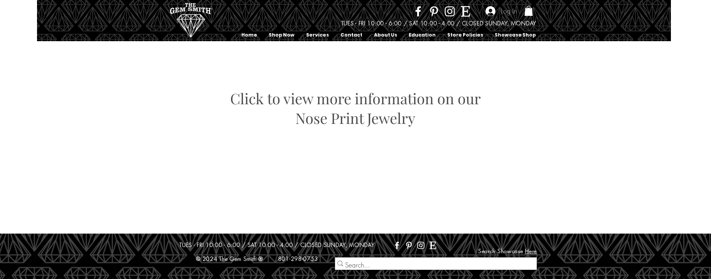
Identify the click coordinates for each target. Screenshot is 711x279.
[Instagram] (450, 11)
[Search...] (433, 265)
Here (531, 251)
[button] (528, 11)
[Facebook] (418, 11)
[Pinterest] (434, 11)
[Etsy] (465, 11)
